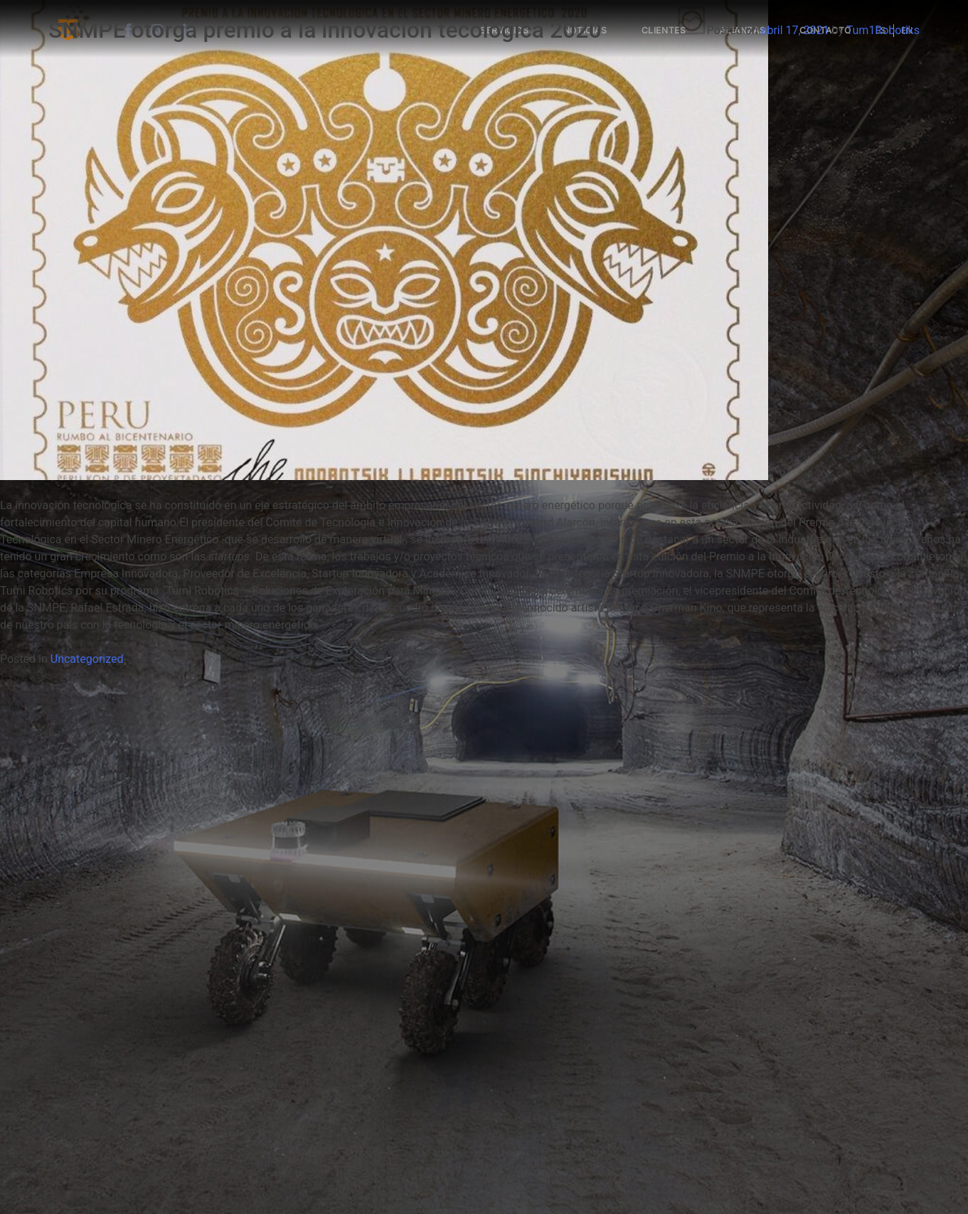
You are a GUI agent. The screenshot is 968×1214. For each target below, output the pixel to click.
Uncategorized (87, 659)
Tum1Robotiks (883, 30)
